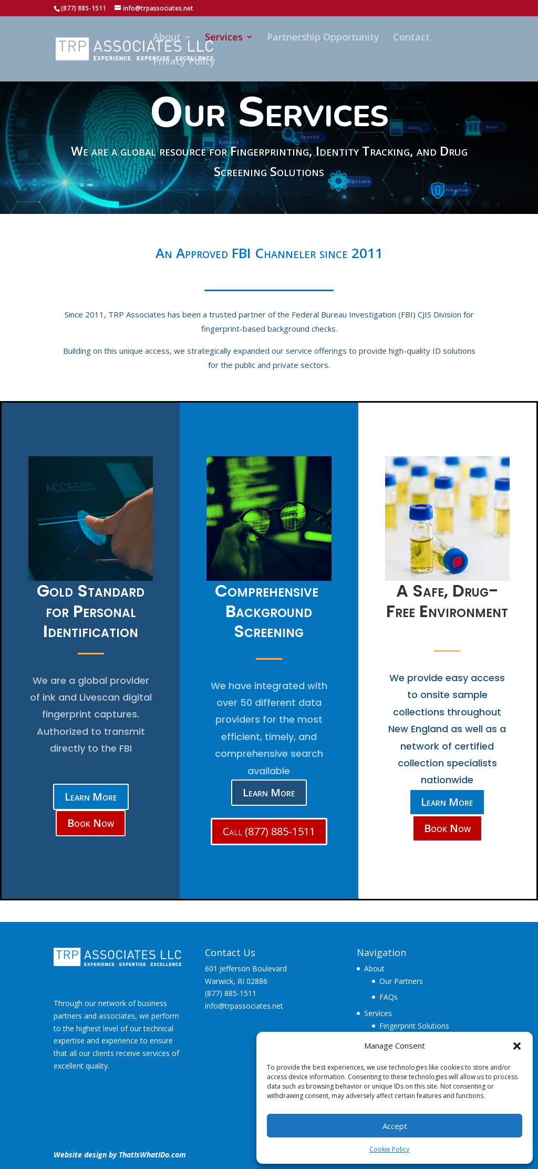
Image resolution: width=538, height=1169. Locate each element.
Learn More (91, 796)
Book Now (90, 823)
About (167, 38)
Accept (394, 1126)
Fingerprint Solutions (414, 1026)
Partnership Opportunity (323, 38)
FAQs (388, 997)
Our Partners (401, 981)
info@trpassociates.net (244, 1006)
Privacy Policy (184, 62)
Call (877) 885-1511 (269, 831)
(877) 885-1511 (230, 993)
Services (224, 38)
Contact (411, 38)
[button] (517, 1046)
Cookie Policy (389, 1149)
